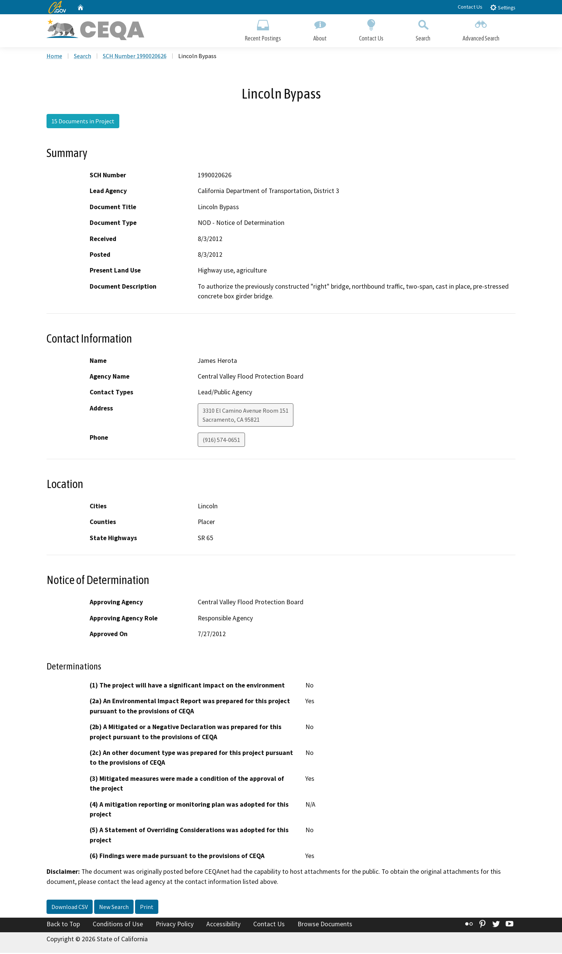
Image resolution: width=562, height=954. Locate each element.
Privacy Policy (175, 925)
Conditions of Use (118, 925)
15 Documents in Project (82, 122)
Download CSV (69, 908)
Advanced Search (481, 29)
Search (423, 29)
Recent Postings (262, 29)
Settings (502, 7)
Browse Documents (325, 925)
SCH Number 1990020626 (135, 56)
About (320, 29)
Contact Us (470, 6)
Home (54, 56)
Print (146, 908)
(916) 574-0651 (221, 440)
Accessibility (223, 925)
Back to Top (63, 925)
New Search (114, 908)
